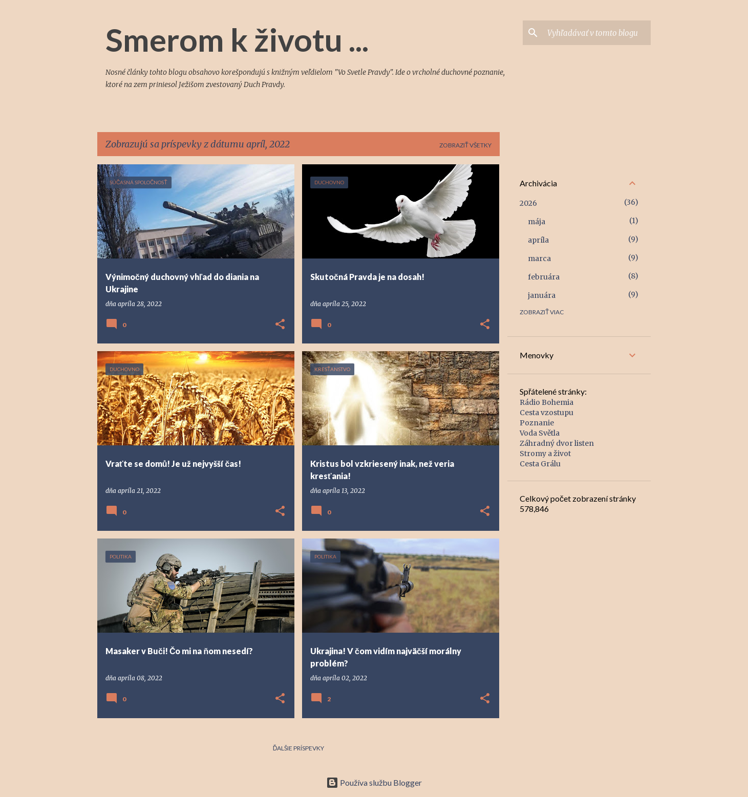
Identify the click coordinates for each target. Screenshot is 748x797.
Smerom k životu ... (237, 39)
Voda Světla (540, 433)
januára (541, 295)
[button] (280, 325)
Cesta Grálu (540, 463)
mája (536, 221)
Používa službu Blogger (374, 782)
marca (539, 258)
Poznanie (537, 422)
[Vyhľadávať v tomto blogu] (597, 32)
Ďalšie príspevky (299, 748)
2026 (528, 203)
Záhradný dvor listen (557, 443)
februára (544, 277)
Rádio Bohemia (546, 402)
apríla (538, 240)
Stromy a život (545, 453)
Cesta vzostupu (546, 412)
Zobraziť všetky (465, 145)
